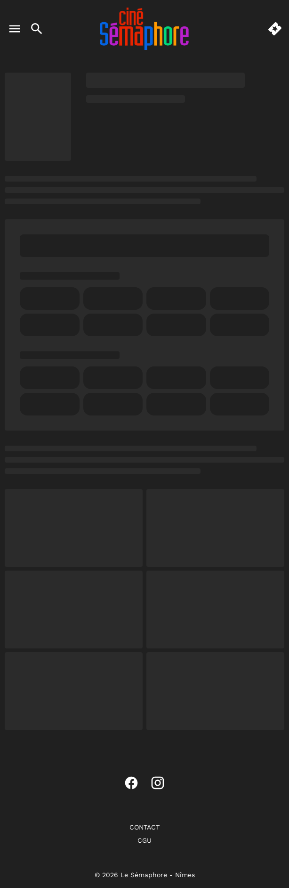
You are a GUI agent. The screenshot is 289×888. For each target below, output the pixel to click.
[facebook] (131, 782)
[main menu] (15, 29)
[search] (36, 28)
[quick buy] (274, 28)
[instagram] (157, 782)
